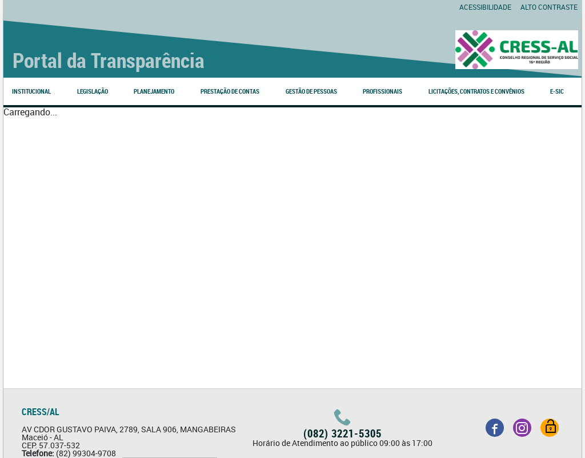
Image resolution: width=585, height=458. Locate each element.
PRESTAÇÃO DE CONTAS (230, 91)
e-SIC (557, 91)
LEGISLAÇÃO (92, 91)
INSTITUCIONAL (31, 91)
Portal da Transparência (109, 60)
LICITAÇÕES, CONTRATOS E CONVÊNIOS (476, 91)
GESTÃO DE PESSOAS (311, 91)
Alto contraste (549, 6)
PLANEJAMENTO (154, 91)
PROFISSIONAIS (382, 91)
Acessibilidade (485, 6)
